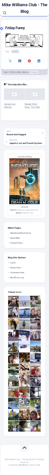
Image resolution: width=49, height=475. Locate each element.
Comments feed (17, 273)
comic (15, 51)
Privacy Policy (16, 243)
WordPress (23, 465)
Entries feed (15, 268)
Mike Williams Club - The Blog (24, 8)
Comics (34, 72)
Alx (39, 465)
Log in (13, 263)
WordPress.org (17, 278)
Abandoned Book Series (20, 233)
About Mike (15, 238)
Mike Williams (23, 72)
